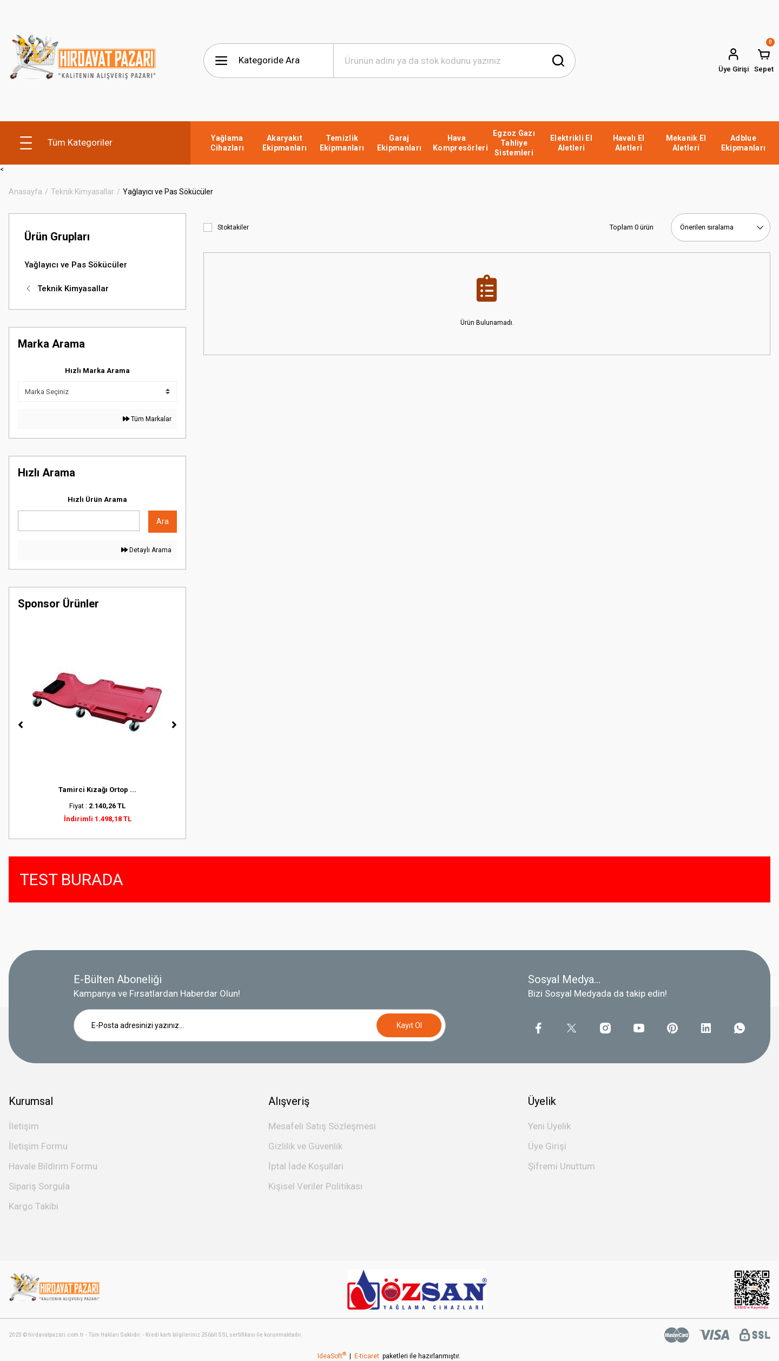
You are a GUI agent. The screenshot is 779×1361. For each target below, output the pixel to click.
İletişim (24, 1126)
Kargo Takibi (33, 1206)
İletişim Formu (38, 1146)
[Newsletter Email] (260, 1025)
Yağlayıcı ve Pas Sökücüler (168, 191)
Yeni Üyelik (549, 1126)
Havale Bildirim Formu (53, 1166)
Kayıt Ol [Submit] (409, 1025)
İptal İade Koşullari (306, 1166)
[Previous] (20, 724)
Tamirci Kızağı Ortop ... (97, 790)
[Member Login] (733, 60)
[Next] (174, 724)
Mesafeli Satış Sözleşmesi (322, 1126)
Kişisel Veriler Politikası (315, 1186)
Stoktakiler (233, 227)
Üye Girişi (547, 1146)
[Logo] (83, 60)
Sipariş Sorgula (39, 1186)
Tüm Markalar (147, 419)
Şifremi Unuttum (561, 1166)
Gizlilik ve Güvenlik (305, 1146)
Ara (162, 521)
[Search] (454, 60)
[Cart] (763, 60)
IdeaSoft (332, 1356)
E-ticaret (366, 1356)
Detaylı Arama (146, 550)
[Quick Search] (79, 521)
